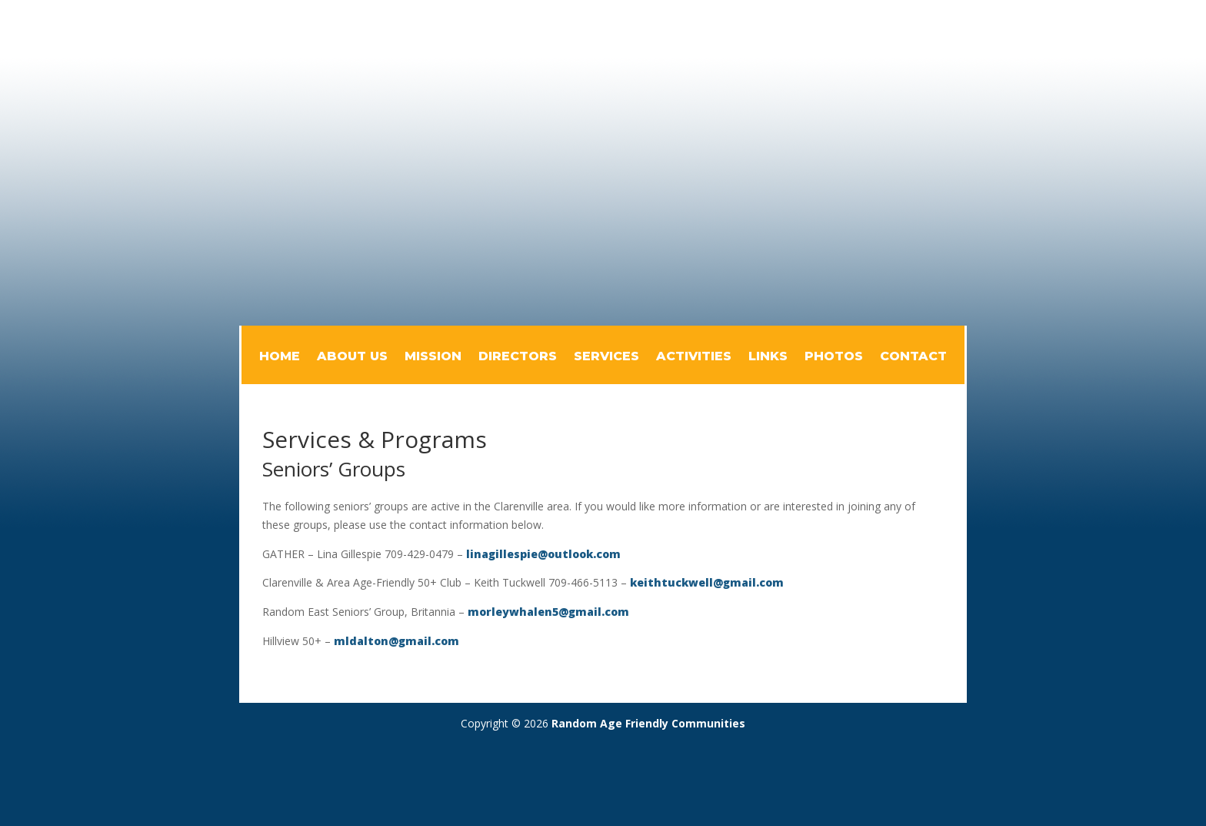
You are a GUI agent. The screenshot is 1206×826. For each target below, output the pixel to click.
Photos (834, 357)
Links (768, 357)
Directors (517, 357)
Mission (433, 357)
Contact (913, 357)
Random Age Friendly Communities (648, 723)
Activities (693, 357)
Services (606, 357)
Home (279, 357)
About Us (352, 357)
